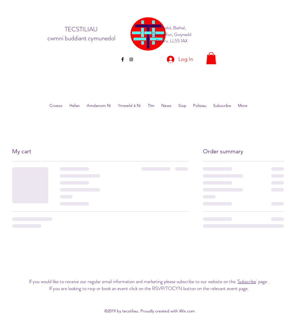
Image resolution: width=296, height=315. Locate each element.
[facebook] (122, 59)
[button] (211, 58)
